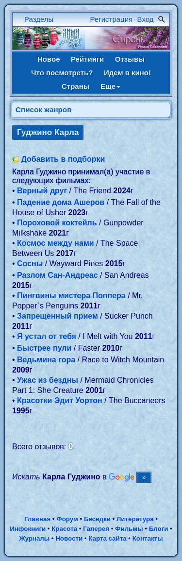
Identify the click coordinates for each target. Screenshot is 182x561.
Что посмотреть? (62, 72)
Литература (135, 519)
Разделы (38, 19)
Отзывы (130, 59)
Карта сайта (107, 538)
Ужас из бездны (47, 380)
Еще (110, 86)
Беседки (97, 519)
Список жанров (44, 109)
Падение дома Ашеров (60, 202)
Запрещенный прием (57, 316)
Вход (145, 19)
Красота (64, 528)
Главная (37, 519)
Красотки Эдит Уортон (59, 400)
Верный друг (42, 191)
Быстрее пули (44, 348)
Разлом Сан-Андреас (57, 275)
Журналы (34, 538)
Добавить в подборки (63, 159)
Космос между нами (55, 243)
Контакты (147, 538)
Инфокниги (28, 528)
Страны (76, 86)
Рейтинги (87, 59)
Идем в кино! (127, 72)
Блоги (158, 528)
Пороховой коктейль (57, 223)
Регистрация (111, 19)
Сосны (30, 263)
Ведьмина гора (46, 360)
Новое (48, 59)
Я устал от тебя (46, 336)
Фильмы (129, 528)
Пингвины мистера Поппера (71, 295)
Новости (69, 538)
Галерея (96, 528)
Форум (67, 519)
